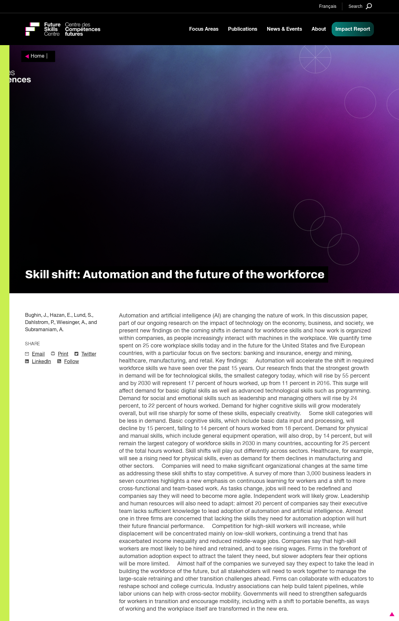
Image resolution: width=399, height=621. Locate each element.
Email (38, 354)
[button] (391, 614)
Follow (71, 361)
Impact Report (352, 29)
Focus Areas (204, 29)
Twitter (88, 354)
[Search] (360, 6)
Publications (242, 29)
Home (37, 56)
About (319, 29)
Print (63, 354)
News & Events (284, 29)
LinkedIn (41, 361)
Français (327, 6)
